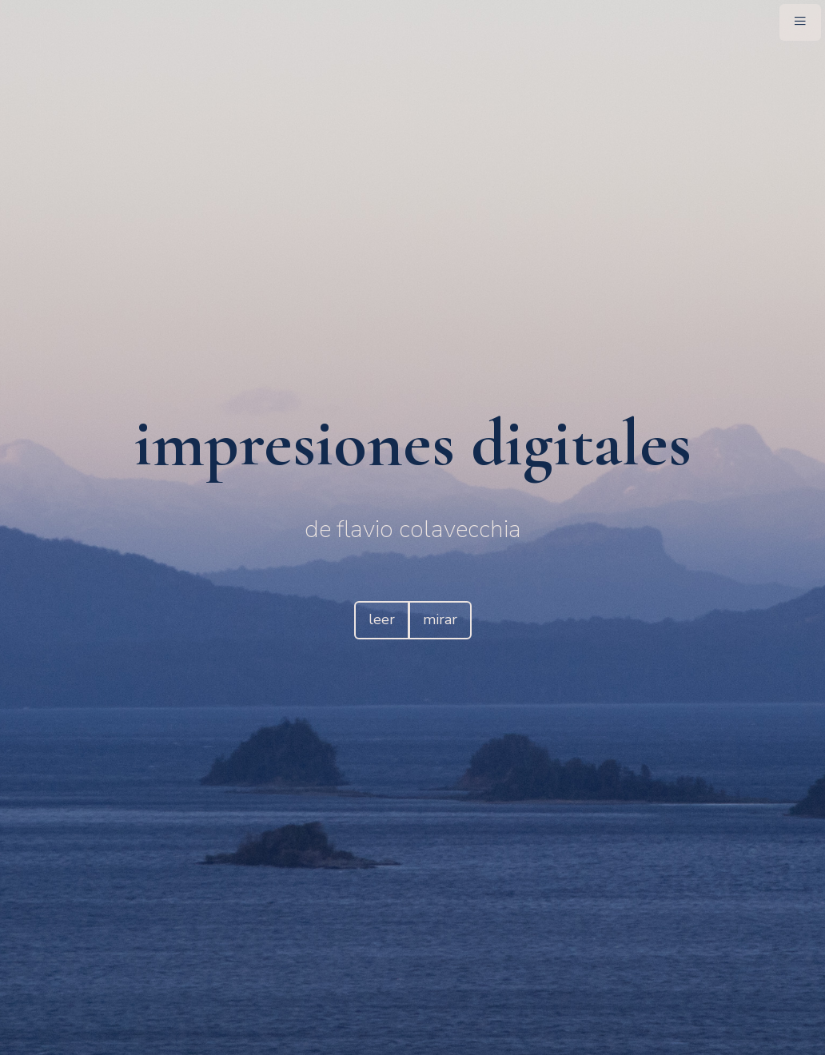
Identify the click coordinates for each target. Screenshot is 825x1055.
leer (382, 619)
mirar (440, 619)
